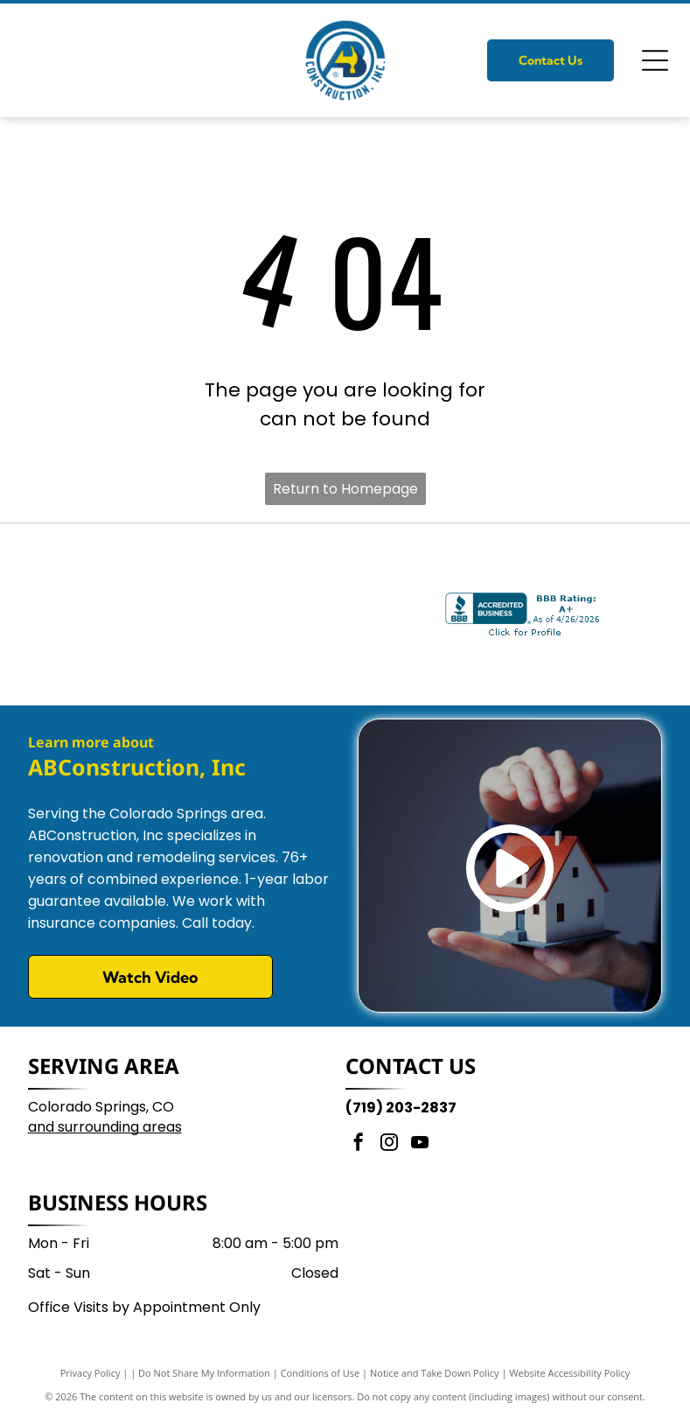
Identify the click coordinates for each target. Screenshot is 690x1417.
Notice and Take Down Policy (434, 1372)
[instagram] (389, 1144)
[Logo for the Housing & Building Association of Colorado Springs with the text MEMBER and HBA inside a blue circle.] (330, 614)
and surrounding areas (105, 1127)
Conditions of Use (320, 1372)
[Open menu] (655, 60)
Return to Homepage (345, 489)
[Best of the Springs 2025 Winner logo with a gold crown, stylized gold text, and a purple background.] (162, 614)
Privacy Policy (90, 1372)
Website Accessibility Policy (569, 1372)
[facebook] (358, 1144)
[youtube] (420, 1144)
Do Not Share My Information (204, 1372)
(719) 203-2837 (401, 1108)
